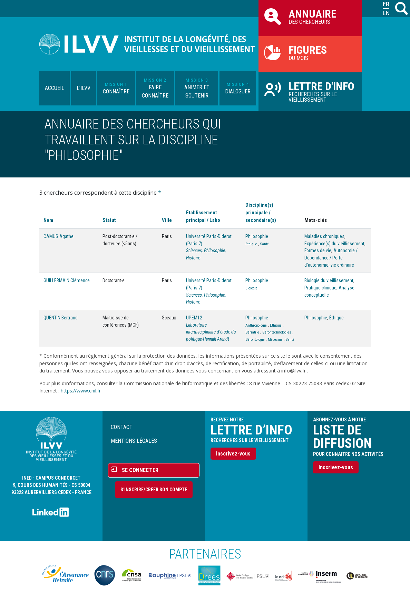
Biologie (251, 288)
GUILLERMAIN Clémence (66, 280)
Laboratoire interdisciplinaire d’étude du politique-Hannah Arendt (211, 332)
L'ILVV (83, 88)
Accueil (54, 88)
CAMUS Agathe (58, 236)
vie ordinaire (342, 265)
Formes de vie (317, 250)
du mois (310, 52)
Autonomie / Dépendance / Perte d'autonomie (331, 257)
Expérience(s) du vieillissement (334, 243)
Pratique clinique (320, 287)
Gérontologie (255, 339)
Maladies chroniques (324, 236)
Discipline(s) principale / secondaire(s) (260, 212)
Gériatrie (252, 332)
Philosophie (256, 236)
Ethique (251, 244)
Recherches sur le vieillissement (310, 91)
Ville (167, 220)
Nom (48, 220)
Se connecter (140, 470)
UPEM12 (194, 317)
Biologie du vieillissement (328, 280)
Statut (109, 220)
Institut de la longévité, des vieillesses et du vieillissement (189, 44)
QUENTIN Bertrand (60, 317)
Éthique (336, 317)
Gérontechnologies (276, 332)
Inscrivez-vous (233, 453)
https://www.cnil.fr (81, 390)
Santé (264, 244)
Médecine (275, 339)
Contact (122, 427)
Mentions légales (134, 441)
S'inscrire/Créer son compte (153, 489)
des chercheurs (310, 16)
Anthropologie (256, 325)
